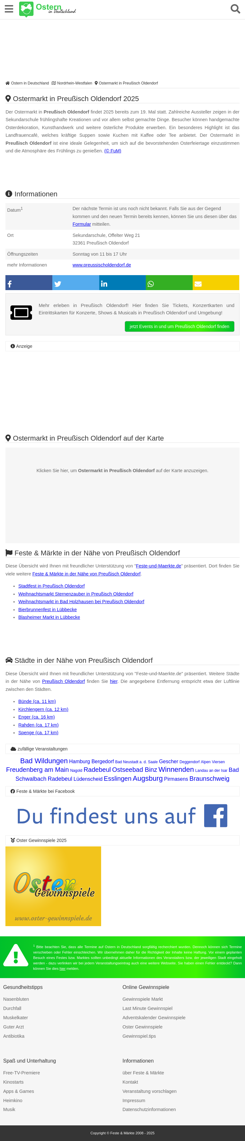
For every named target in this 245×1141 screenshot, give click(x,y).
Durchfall (12, 1008)
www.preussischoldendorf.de (101, 264)
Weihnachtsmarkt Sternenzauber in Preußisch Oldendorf (75, 593)
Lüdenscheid (88, 779)
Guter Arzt (13, 1026)
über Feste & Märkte (143, 1072)
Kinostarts (13, 1082)
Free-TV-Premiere (21, 1072)
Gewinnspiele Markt (142, 999)
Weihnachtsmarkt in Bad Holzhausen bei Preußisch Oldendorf (81, 601)
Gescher (168, 761)
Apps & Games (18, 1091)
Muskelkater (15, 1017)
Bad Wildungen (44, 761)
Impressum (133, 1100)
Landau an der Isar (211, 770)
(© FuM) (112, 150)
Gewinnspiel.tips (139, 1036)
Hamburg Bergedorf (91, 761)
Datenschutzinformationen (149, 1109)
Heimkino (12, 1100)
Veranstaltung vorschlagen (149, 1091)
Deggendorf (190, 762)
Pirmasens (176, 779)
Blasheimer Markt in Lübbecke (49, 617)
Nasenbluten (16, 999)
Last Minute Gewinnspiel (147, 1008)
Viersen (218, 762)
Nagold (76, 770)
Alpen (206, 762)
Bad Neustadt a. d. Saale (136, 762)
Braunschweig (209, 778)
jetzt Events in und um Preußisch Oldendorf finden (179, 326)
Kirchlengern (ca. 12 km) (43, 709)
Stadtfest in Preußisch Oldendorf (51, 586)
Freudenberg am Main (37, 769)
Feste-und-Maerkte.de (158, 565)
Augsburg (148, 778)
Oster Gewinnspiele (142, 1026)
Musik (9, 1109)
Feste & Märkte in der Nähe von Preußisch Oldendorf (86, 573)
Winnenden (176, 769)
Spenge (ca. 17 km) (38, 732)
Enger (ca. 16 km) (36, 717)
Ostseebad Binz (134, 769)
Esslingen (117, 778)
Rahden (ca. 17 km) (38, 725)
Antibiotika (13, 1036)
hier (113, 681)
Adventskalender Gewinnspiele (154, 1017)
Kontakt (130, 1082)
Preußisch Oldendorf (63, 681)
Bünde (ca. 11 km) (37, 701)
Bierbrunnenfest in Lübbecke (47, 609)
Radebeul (97, 769)
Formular (81, 224)
